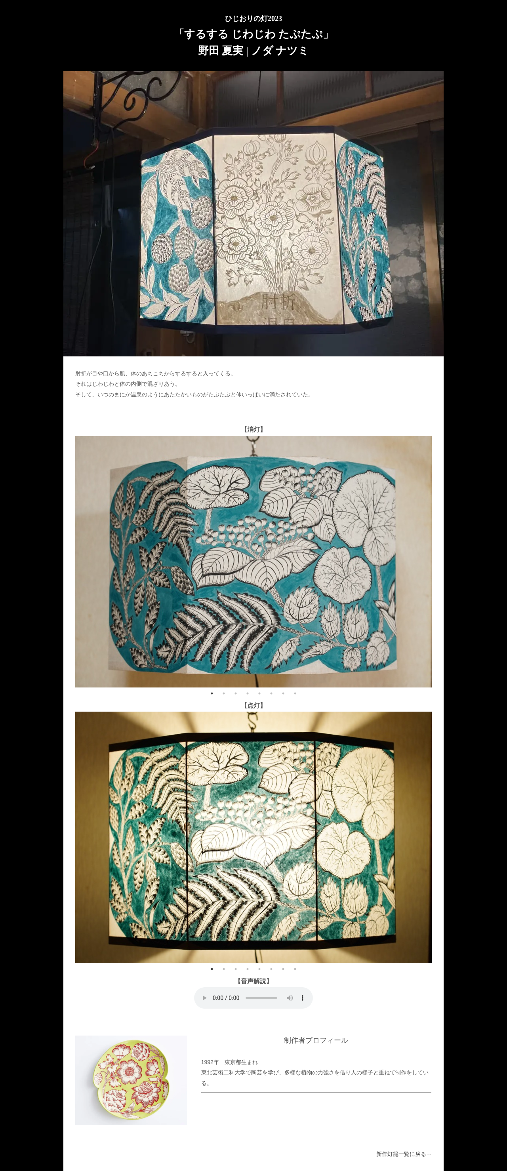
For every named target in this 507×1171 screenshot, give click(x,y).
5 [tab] (259, 693)
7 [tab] (283, 693)
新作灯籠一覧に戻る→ (404, 1154)
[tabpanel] (253, 561)
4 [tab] (248, 693)
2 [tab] (224, 693)
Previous (69, 562)
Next (438, 562)
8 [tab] (295, 693)
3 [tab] (236, 693)
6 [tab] (271, 693)
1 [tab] (212, 693)
